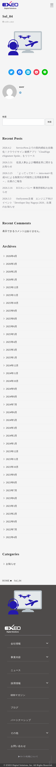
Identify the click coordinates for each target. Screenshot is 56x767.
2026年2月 (11, 271)
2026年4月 (11, 256)
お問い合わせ (18, 746)
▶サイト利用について (28, 756)
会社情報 (16, 643)
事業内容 (16, 657)
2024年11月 (12, 373)
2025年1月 (11, 357)
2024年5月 (11, 420)
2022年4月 (11, 537)
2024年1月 (11, 443)
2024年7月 (11, 404)
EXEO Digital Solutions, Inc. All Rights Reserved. (29, 765)
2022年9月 (11, 521)
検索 (4, 117)
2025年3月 (11, 349)
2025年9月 (11, 310)
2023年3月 (11, 506)
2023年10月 (12, 467)
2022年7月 (11, 529)
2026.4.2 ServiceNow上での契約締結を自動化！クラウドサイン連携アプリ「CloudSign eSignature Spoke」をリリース (27, 151)
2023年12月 (12, 451)
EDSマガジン (18, 695)
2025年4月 (11, 342)
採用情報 (16, 683)
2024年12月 (12, 365)
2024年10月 (12, 381)
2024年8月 (11, 396)
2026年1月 (11, 279)
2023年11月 (12, 459)
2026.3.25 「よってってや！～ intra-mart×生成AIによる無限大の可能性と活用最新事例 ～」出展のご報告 (27, 177)
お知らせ (11, 564)
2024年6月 (11, 412)
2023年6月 (11, 498)
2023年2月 (11, 513)
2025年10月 (12, 303)
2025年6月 (11, 326)
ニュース (16, 670)
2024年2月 (11, 435)
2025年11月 (12, 295)
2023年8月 (11, 482)
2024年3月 (11, 428)
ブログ (14, 707)
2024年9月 (11, 389)
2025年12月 (12, 287)
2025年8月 (11, 318)
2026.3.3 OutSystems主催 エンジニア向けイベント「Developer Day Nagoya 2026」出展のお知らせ (27, 202)
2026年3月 (11, 264)
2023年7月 (11, 490)
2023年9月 (11, 474)
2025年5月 (11, 334)
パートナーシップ (21, 720)
